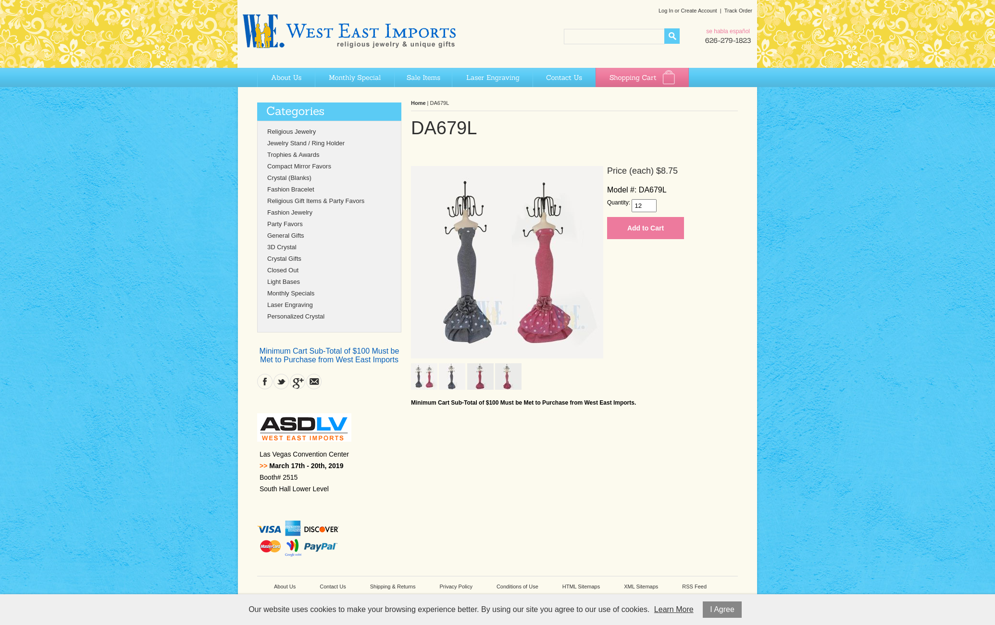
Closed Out (282, 270)
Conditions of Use (517, 586)
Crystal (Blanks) (289, 177)
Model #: (621, 190)
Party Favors (285, 224)
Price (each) (630, 171)
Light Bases (283, 281)
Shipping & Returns (393, 586)
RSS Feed (694, 586)
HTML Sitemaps (581, 586)
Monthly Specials (290, 293)
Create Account (699, 10)
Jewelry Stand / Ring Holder (306, 143)
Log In (666, 10)
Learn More (674, 609)
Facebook (265, 381)
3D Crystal (282, 247)
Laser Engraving (492, 77)
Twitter (281, 381)
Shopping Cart (642, 77)
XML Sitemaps (641, 586)
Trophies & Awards (293, 154)
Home (418, 103)
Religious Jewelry (291, 131)
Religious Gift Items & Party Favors (315, 200)
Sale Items (423, 77)
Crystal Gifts (284, 258)
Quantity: (618, 202)
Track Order (738, 10)
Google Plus (297, 381)
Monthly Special (354, 77)
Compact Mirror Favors (299, 166)
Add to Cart (645, 228)
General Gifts (285, 235)
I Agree (722, 609)
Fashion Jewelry (289, 212)
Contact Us (564, 77)
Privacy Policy (455, 586)
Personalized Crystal (295, 316)
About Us (286, 77)
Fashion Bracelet (290, 189)
